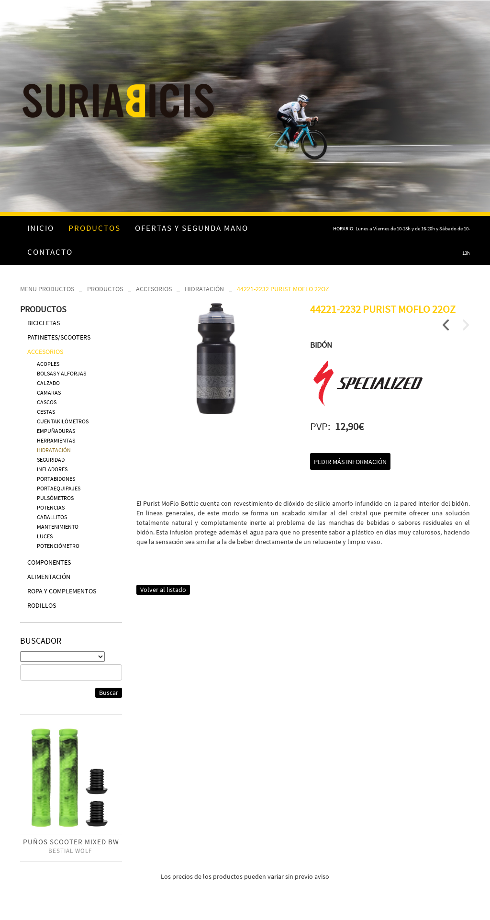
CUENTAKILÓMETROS (63, 421)
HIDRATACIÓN (204, 288)
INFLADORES (52, 469)
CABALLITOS (52, 517)
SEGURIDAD (51, 459)
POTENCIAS (51, 507)
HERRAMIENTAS (56, 440)
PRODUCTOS (105, 288)
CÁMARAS (49, 392)
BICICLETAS (43, 322)
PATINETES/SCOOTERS (58, 337)
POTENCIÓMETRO (58, 545)
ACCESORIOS (154, 288)
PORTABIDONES (56, 478)
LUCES (45, 536)
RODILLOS (41, 605)
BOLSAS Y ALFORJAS (61, 373)
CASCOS (46, 402)
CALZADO (48, 382)
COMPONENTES (49, 562)
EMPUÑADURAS (56, 430)
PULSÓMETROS (55, 497)
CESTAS (46, 411)
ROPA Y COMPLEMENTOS (61, 591)
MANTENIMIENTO (57, 526)
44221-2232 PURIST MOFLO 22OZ (283, 288)
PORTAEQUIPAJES (58, 488)
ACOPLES (48, 363)
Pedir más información (350, 461)
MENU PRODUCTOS (47, 288)
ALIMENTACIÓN (48, 576)
